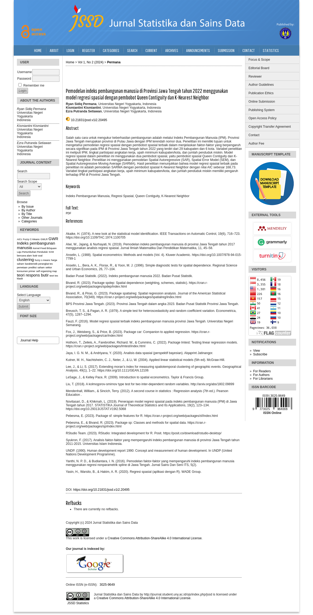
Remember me (33, 85)
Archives (171, 50)
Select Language (29, 295)
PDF (68, 213)
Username (24, 72)
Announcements (198, 50)
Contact (253, 135)
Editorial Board (258, 68)
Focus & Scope (259, 59)
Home (38, 50)
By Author (28, 210)
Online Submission (261, 101)
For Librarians (263, 378)
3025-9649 (107, 585)
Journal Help (29, 340)
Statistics (271, 50)
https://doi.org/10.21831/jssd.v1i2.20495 (101, 490)
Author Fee (256, 143)
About (54, 50)
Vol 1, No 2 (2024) (91, 62)
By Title (26, 214)
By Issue (27, 206)
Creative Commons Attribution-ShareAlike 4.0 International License (155, 538)
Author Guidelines (261, 85)
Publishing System (261, 110)
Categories (29, 221)
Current (151, 50)
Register (88, 50)
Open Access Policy (262, 118)
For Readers (262, 371)
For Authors (261, 375)
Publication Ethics (261, 93)
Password (24, 78)
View (256, 350)
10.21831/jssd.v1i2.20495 (89, 120)
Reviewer (255, 76)
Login (70, 50)
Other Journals (31, 218)
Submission (226, 50)
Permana (114, 62)
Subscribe (260, 354)
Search (132, 50)
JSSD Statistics (77, 603)
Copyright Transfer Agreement (269, 126)
